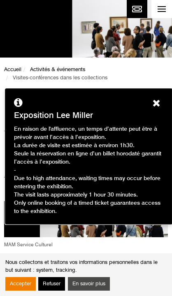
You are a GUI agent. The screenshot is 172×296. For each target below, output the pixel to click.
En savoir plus (88, 284)
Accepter (20, 284)
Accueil (12, 69)
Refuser (51, 284)
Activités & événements (57, 69)
